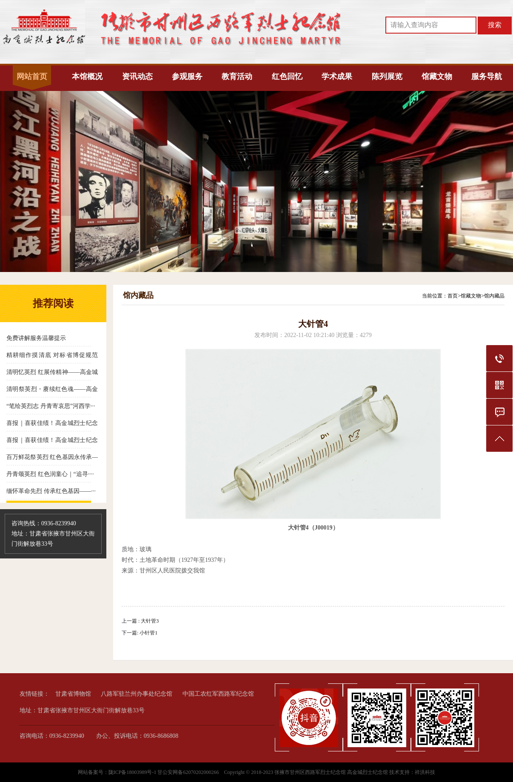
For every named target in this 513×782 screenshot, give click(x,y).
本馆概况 (87, 76)
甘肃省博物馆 (73, 694)
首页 (452, 296)
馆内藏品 (494, 296)
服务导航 (486, 76)
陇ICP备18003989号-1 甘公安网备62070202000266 (164, 772)
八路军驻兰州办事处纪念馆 (136, 694)
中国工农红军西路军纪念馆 (218, 694)
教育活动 (237, 76)
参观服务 (187, 76)
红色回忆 (287, 76)
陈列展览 (387, 76)
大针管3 (150, 621)
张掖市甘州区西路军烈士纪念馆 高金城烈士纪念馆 (331, 772)
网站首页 (32, 76)
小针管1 (148, 633)
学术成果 (337, 76)
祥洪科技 (425, 772)
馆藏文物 (437, 76)
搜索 (495, 24)
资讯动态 (137, 76)
